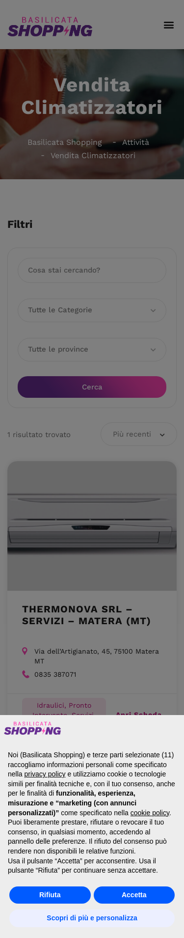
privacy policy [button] (44, 774)
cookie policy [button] (150, 813)
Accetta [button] (134, 895)
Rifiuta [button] (50, 895)
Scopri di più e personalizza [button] (92, 918)
